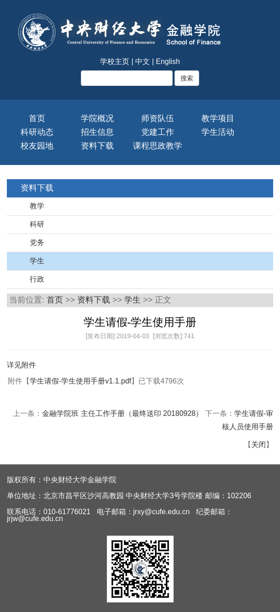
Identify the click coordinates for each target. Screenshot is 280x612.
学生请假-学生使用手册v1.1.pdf (80, 381)
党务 (37, 242)
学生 (37, 261)
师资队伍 (157, 118)
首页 (37, 118)
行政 (37, 279)
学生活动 (217, 132)
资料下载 (97, 145)
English (168, 61)
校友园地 (37, 145)
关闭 (258, 444)
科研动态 (37, 132)
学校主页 (114, 61)
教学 (37, 206)
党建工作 (157, 132)
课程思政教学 (157, 145)
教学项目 (217, 118)
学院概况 (97, 118)
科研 (37, 224)
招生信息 (97, 132)
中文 (142, 61)
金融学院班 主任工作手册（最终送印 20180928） (123, 413)
